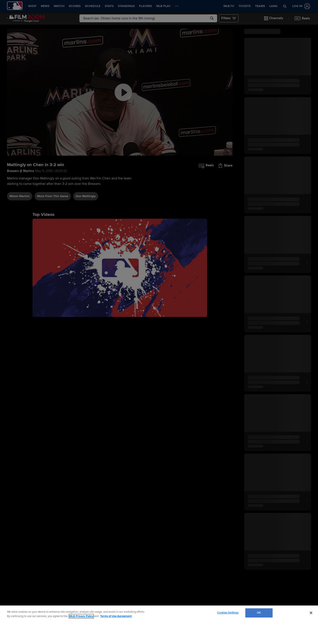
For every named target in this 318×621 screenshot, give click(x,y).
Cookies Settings (228, 612)
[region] (159, 613)
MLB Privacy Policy (81, 616)
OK (259, 612)
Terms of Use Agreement (116, 616)
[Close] (311, 613)
